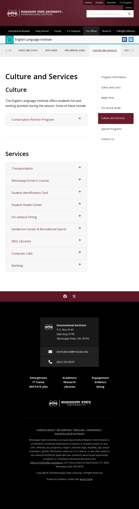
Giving (100, 386)
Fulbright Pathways (126, 31)
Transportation (46, 168)
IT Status (39, 382)
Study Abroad (42, 31)
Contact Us (107, 139)
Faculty (57, 31)
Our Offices (92, 29)
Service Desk (85, 479)
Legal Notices (94, 429)
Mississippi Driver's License (46, 180)
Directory (100, 2)
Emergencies (38, 377)
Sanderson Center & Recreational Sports (46, 229)
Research (70, 382)
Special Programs (111, 129)
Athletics (100, 382)
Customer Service (45, 429)
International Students (19, 31)
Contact (128, 7)
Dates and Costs (28, 50)
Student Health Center (46, 204)
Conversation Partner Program (46, 119)
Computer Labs (46, 253)
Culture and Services (106, 48)
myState (89, 2)
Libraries (69, 386)
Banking (46, 265)
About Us (106, 31)
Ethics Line (79, 429)
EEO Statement (64, 429)
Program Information (113, 77)
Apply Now (111, 2)
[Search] (129, 13)
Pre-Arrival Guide (75, 50)
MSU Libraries (46, 241)
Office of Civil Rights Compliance (46, 462)
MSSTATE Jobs (38, 386)
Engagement (100, 377)
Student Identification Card (46, 192)
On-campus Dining (46, 216)
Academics (69, 377)
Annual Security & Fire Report (69, 433)
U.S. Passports (125, 2)
